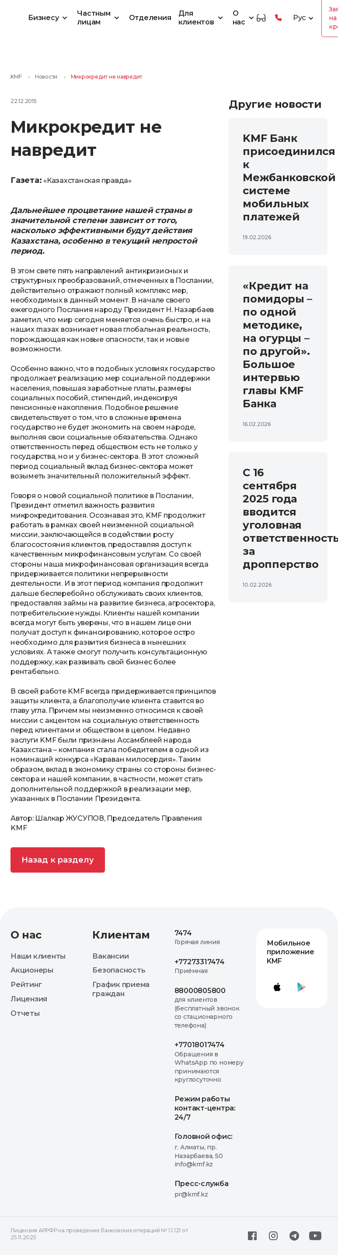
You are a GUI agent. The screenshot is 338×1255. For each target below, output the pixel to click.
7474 (183, 933)
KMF (15, 76)
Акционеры (31, 970)
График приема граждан (121, 989)
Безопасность (118, 970)
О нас (245, 18)
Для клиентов (202, 18)
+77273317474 (199, 962)
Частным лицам (99, 18)
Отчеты (25, 1013)
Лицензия (28, 999)
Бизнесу (49, 18)
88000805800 (200, 991)
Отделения (150, 18)
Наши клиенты (38, 956)
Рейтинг (26, 984)
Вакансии (110, 956)
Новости (46, 76)
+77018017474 (199, 1045)
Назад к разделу (57, 860)
